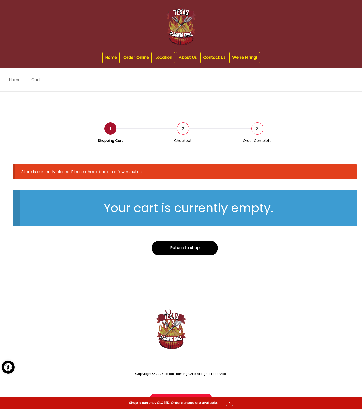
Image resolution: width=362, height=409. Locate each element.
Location (163, 57)
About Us (188, 57)
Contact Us (214, 57)
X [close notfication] (229, 402)
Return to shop (185, 248)
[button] (8, 367)
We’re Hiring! (244, 57)
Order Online (136, 57)
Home (111, 57)
